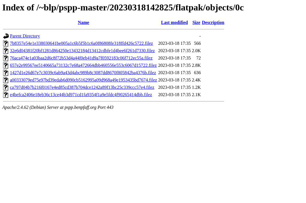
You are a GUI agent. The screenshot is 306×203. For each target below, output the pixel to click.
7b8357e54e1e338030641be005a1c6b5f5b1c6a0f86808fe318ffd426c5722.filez (81, 43)
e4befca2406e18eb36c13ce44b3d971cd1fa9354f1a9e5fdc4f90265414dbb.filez (81, 94)
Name (83, 22)
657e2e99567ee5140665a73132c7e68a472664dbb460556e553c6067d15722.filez (83, 65)
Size (196, 22)
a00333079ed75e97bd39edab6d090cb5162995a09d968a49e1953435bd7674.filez (83, 80)
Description (213, 22)
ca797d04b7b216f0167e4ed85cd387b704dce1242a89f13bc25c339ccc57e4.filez (82, 87)
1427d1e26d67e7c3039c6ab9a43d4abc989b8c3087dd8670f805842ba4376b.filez (83, 72)
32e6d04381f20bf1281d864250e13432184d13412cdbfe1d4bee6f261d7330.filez (82, 50)
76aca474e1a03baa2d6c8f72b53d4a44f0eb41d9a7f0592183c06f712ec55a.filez (81, 58)
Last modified (174, 22)
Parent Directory (25, 36)
